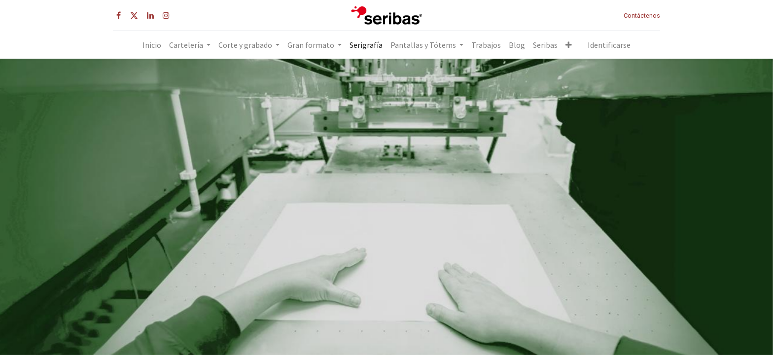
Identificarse (609, 45)
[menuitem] (152, 45)
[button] (569, 45)
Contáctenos (642, 15)
